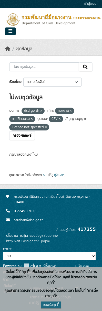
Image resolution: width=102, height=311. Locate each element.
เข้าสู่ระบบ (90, 4)
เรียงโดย (15, 81)
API (45, 175)
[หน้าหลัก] (7, 49)
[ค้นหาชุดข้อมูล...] (44, 67)
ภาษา (7, 249)
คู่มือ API (59, 175)
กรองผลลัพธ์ (22, 135)
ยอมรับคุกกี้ (51, 304)
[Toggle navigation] (10, 31)
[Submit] (86, 67)
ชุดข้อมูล (24, 49)
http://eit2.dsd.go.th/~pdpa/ (28, 241)
